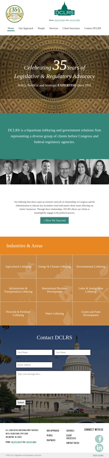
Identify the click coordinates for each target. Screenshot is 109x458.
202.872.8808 (75, 20)
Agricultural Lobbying (18, 266)
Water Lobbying (54, 313)
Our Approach (26, 28)
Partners (51, 441)
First (18, 357)
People (41, 28)
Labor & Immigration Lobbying (90, 290)
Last (56, 357)
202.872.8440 (59, 20)
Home (11, 28)
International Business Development (54, 290)
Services (53, 28)
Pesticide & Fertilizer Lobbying (18, 313)
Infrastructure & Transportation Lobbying (18, 290)
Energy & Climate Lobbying (54, 266)
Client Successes (71, 28)
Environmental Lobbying (90, 266)
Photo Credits (98, 455)
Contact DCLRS (92, 28)
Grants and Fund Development (90, 313)
